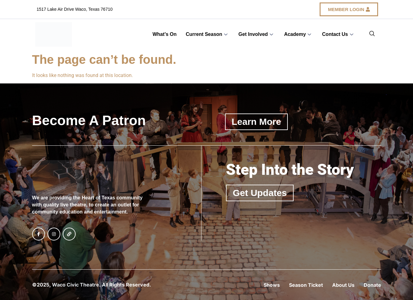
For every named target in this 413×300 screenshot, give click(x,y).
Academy (297, 34)
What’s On (164, 34)
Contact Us (337, 34)
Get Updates (260, 193)
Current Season (206, 34)
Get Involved (255, 34)
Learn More (256, 122)
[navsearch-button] (372, 34)
